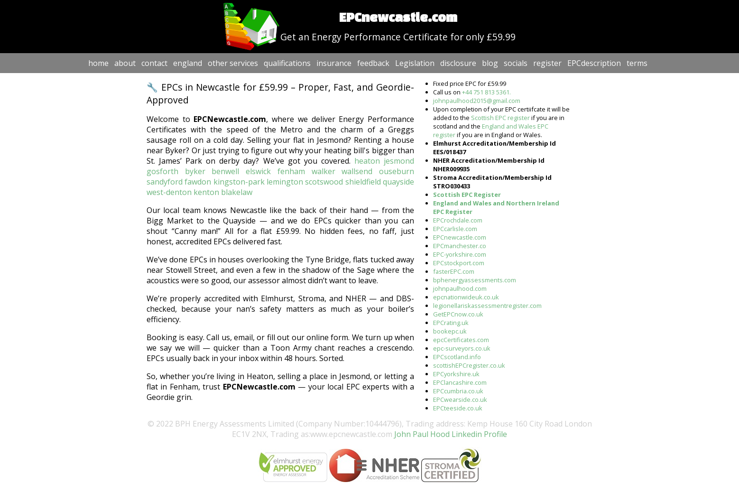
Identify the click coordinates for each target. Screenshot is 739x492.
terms (637, 63)
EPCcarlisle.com (455, 228)
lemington (285, 181)
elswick (258, 171)
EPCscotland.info (457, 357)
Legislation (414, 63)
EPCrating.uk (451, 322)
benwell (225, 171)
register (547, 63)
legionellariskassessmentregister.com (487, 305)
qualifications (287, 63)
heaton (367, 161)
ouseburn (396, 171)
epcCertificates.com (461, 339)
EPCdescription (594, 63)
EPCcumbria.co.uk (458, 391)
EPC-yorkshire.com (459, 254)
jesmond (399, 161)
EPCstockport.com (458, 263)
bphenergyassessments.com (474, 280)
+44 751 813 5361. (486, 92)
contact (154, 63)
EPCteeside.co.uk (457, 408)
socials (515, 63)
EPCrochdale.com (457, 220)
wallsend (357, 171)
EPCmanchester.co (459, 245)
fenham (291, 171)
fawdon (198, 181)
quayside (398, 181)
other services (233, 63)
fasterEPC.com (453, 271)
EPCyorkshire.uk (456, 374)
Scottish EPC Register (467, 194)
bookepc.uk (450, 331)
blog (490, 63)
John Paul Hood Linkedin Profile (449, 434)
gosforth (162, 171)
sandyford (165, 181)
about (125, 63)
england (187, 63)
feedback (373, 63)
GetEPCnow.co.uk (458, 314)
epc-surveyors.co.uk (461, 348)
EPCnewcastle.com (459, 237)
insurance (333, 63)
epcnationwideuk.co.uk (466, 297)
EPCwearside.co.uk (460, 399)
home (98, 63)
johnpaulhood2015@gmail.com (476, 100)
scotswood (324, 181)
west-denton (169, 192)
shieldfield (363, 181)
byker (195, 171)
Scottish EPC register (500, 117)
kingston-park (239, 181)
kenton (206, 192)
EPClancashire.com (460, 382)
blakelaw (236, 192)
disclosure (458, 63)
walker (323, 171)
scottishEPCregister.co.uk (469, 365)
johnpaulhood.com (460, 288)
